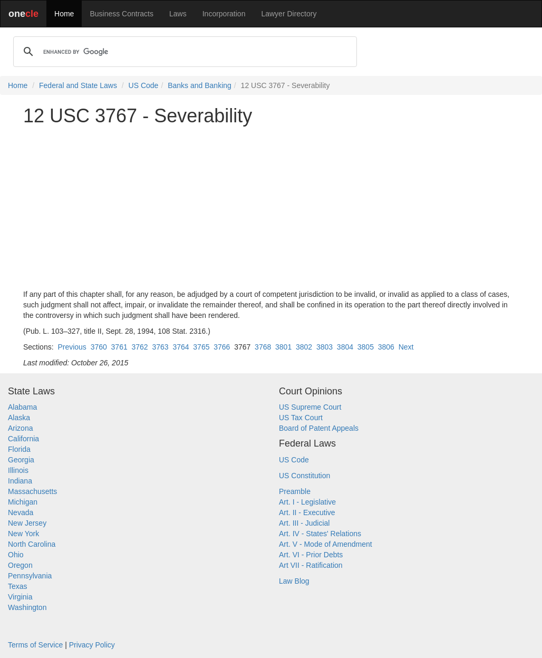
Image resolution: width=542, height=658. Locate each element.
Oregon (20, 565)
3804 (345, 347)
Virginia (20, 597)
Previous (71, 347)
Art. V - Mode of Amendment (325, 544)
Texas (17, 586)
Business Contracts (121, 13)
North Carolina (31, 544)
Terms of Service (35, 645)
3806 (386, 347)
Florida (19, 449)
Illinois (18, 470)
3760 (99, 347)
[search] (183, 51)
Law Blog (294, 581)
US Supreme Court (310, 407)
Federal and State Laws (78, 85)
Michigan (22, 502)
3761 (119, 347)
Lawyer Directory (288, 13)
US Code (144, 85)
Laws (178, 13)
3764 (180, 347)
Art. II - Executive (307, 512)
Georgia (21, 460)
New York (23, 533)
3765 (201, 347)
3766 (222, 347)
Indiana (20, 481)
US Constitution (304, 475)
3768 (263, 347)
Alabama (22, 407)
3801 (283, 347)
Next (406, 347)
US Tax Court (301, 417)
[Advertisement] (271, 208)
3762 (140, 347)
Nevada (20, 512)
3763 (160, 347)
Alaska (19, 417)
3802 (304, 347)
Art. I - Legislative (307, 502)
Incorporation (224, 13)
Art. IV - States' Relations (320, 533)
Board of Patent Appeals (319, 428)
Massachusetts (32, 491)
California (23, 438)
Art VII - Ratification (311, 565)
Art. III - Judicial (304, 523)
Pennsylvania (30, 576)
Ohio (16, 554)
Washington (27, 607)
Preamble (295, 491)
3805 (365, 347)
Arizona (20, 428)
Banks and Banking (199, 85)
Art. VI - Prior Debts (311, 554)
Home (64, 13)
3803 (324, 347)
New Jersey (27, 523)
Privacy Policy (92, 645)
